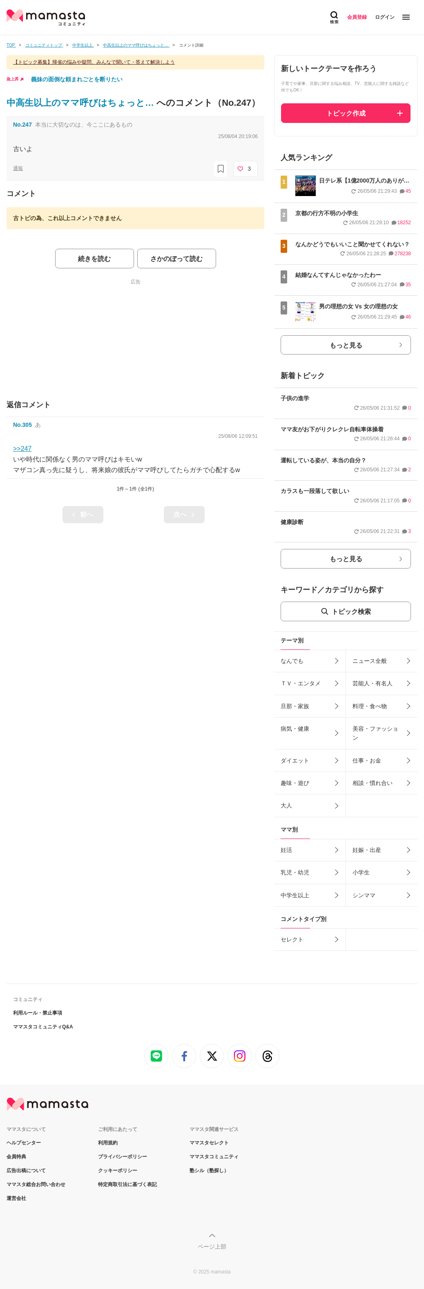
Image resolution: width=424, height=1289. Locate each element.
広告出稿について (26, 1170)
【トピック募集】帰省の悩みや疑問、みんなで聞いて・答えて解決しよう (94, 62)
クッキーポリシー (117, 1170)
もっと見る (346, 345)
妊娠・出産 (367, 850)
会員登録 (357, 17)
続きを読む (94, 258)
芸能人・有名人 (373, 683)
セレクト (292, 939)
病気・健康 (295, 728)
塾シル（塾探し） (209, 1170)
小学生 (361, 872)
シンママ (364, 895)
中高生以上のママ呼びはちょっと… (81, 103)
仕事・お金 (367, 760)
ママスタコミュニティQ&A (43, 1026)
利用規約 (108, 1142)
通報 (18, 168)
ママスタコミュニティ (214, 1156)
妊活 (286, 850)
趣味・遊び (295, 783)
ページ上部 (212, 1246)
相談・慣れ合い (373, 783)
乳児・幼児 (295, 872)
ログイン (385, 17)
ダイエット (295, 760)
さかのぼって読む (176, 258)
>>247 (22, 448)
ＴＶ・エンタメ (301, 683)
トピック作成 (346, 113)
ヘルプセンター (24, 1142)
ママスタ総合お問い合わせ (36, 1184)
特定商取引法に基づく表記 (127, 1184)
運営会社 (16, 1198)
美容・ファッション (375, 733)
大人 (286, 805)
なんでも (292, 661)
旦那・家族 (295, 706)
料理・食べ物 (370, 706)
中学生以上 (295, 895)
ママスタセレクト (209, 1142)
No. (22, 124)
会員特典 (16, 1156)
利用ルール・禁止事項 (37, 1012)
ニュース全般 (370, 661)
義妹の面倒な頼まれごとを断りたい (77, 79)
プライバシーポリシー (122, 1156)
